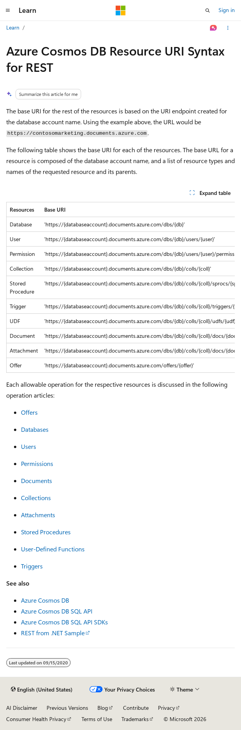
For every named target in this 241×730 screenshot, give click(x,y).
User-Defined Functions (53, 549)
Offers (29, 412)
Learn (12, 27)
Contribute (136, 707)
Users (28, 446)
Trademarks (135, 719)
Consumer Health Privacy (36, 719)
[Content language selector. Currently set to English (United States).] (41, 689)
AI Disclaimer (21, 707)
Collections (36, 498)
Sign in (226, 10)
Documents (36, 480)
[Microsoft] (121, 10)
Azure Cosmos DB (45, 600)
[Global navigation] (8, 10)
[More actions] (228, 28)
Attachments (38, 515)
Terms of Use (96, 719)
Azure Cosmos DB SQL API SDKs (64, 622)
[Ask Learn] (213, 28)
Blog (102, 707)
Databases (35, 429)
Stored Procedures (46, 532)
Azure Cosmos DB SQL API (56, 611)
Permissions (37, 463)
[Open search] (207, 10)
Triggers (32, 566)
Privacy (166, 707)
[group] (120, 287)
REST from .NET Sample (53, 633)
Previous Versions (67, 707)
